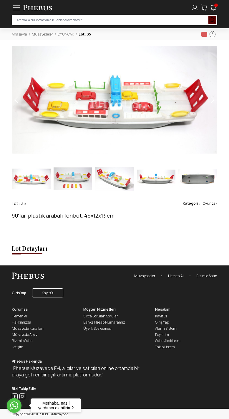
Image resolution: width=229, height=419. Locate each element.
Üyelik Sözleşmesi (97, 328)
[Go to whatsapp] (14, 405)
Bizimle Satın (206, 275)
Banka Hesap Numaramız (104, 322)
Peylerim (162, 334)
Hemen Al (176, 275)
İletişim (17, 346)
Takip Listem (165, 346)
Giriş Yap (19, 292)
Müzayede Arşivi (25, 334)
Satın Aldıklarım (167, 340)
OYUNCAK (66, 34)
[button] (212, 100)
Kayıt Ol (48, 292)
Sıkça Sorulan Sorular (100, 316)
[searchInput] (114, 20)
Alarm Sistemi (166, 328)
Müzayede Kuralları (28, 328)
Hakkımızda (21, 322)
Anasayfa (19, 34)
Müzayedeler (42, 34)
